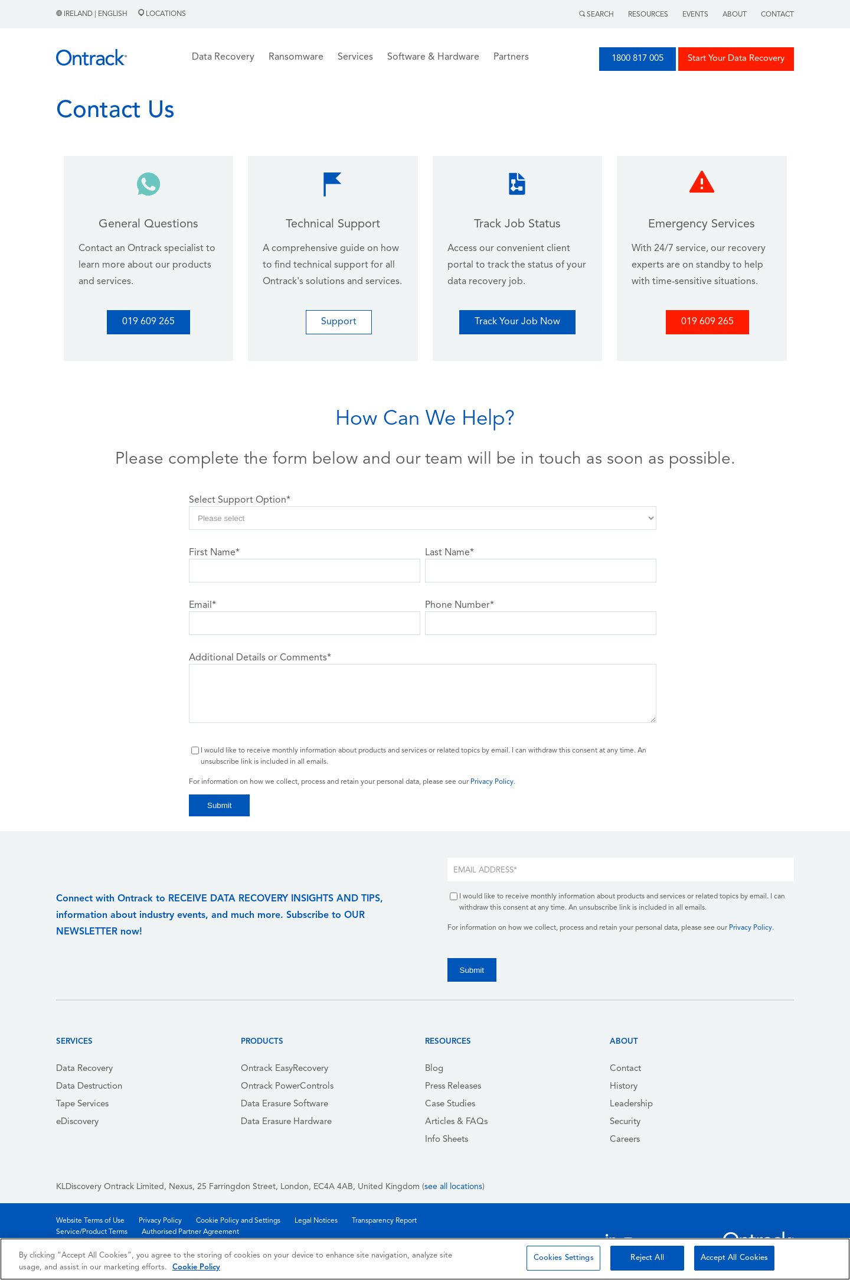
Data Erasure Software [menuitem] (284, 1104)
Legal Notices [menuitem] (316, 1220)
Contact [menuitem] (625, 1068)
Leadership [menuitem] (631, 1104)
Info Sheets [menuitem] (446, 1139)
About (734, 14)
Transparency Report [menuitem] (384, 1220)
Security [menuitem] (625, 1122)
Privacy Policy (492, 782)
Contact (777, 14)
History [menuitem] (624, 1086)
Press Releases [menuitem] (453, 1086)
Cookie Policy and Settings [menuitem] (238, 1220)
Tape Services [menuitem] (82, 1104)
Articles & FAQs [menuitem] (456, 1122)
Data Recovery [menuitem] (84, 1068)
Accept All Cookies (734, 1258)
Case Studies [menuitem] (450, 1104)
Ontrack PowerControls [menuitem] (287, 1086)
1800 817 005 (637, 58)
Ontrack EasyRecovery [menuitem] (284, 1068)
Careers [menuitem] (625, 1139)
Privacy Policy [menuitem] (160, 1220)
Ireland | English (92, 14)
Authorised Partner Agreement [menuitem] (190, 1232)
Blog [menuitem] (434, 1068)
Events (695, 14)
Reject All (646, 1258)
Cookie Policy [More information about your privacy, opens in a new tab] (196, 1267)
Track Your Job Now (517, 322)
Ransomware (296, 57)
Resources (648, 14)
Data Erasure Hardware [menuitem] (286, 1122)
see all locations (453, 1187)
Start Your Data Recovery (736, 58)
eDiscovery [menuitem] (77, 1122)
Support (339, 322)
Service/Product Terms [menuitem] (92, 1232)
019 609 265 (148, 322)
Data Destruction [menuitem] (89, 1086)
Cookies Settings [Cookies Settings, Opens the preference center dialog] (564, 1258)
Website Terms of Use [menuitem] (90, 1220)
